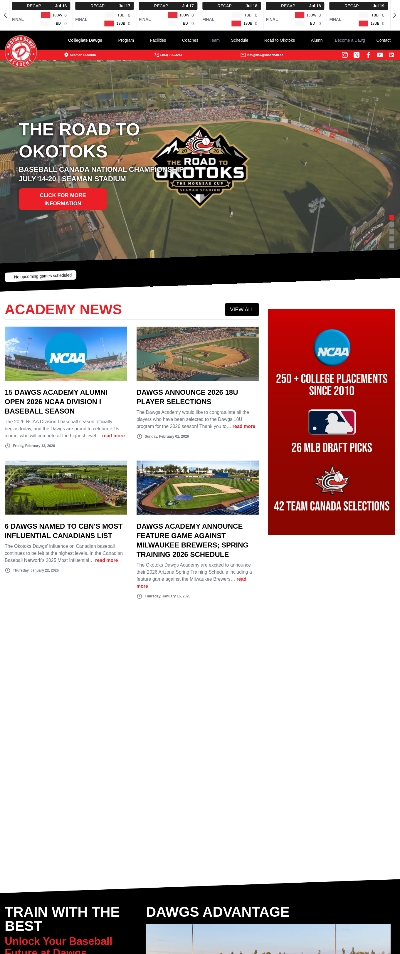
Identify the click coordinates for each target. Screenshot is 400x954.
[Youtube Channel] (365, 54)
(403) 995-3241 (173, 55)
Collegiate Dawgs (99, 40)
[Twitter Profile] (342, 54)
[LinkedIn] (377, 54)
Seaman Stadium (94, 55)
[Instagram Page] (330, 54)
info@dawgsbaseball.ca (257, 55)
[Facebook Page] (354, 54)
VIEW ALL (225, 314)
